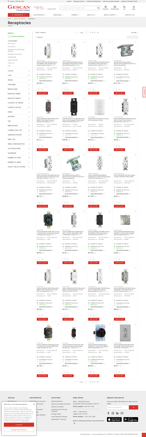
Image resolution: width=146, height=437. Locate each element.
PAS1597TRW (41, 60)
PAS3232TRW (66, 230)
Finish (10, 112)
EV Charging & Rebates (38, 415)
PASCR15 (65, 343)
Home (9, 18)
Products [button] (18, 15)
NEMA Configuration (16, 144)
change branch (51, 9)
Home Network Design (59, 417)
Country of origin (15, 103)
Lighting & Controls (36, 404)
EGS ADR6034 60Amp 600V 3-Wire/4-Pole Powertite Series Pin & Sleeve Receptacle (73, 176)
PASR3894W (118, 230)
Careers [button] (74, 15)
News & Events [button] (109, 15)
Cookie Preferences (85, 434)
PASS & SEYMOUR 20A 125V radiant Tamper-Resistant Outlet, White (124, 175)
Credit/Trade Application (93, 1)
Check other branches (45, 80)
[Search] (80, 8)
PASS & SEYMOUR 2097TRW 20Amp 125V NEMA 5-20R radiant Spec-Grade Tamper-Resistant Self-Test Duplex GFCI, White (99, 64)
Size (9, 121)
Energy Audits (56, 414)
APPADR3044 (118, 60)
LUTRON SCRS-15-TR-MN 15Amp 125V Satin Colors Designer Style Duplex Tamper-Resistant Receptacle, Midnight (73, 121)
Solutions (55, 398)
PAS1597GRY (118, 343)
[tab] (19, 33)
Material (11, 117)
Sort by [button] (133, 32)
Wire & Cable (34, 412)
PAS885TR (40, 117)
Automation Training (58, 419)
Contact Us (129, 15)
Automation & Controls (38, 401)
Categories (12, 41)
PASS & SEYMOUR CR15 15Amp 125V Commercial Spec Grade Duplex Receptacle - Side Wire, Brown (73, 346)
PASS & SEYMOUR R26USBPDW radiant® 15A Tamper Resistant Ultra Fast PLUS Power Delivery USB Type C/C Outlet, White (99, 177)
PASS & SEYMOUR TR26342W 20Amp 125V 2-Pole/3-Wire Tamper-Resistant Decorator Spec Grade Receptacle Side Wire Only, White (125, 121)
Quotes (69, 1)
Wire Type (11, 139)
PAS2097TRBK (92, 230)
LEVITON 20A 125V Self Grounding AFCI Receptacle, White (98, 119)
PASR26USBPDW (93, 173)
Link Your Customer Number (111, 1)
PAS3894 (91, 343)
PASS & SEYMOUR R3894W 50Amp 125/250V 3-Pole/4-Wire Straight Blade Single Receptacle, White (124, 233)
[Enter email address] (118, 407)
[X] (34, 404)
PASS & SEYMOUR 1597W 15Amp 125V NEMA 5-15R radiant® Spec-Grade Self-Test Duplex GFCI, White (48, 289)
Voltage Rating (14, 148)
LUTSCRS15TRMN (67, 117)
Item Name (12, 85)
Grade (10, 80)
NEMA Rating (13, 126)
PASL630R (40, 230)
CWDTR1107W (92, 286)
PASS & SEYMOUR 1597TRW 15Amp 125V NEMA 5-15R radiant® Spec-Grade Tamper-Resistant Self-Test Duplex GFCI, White (47, 64)
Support (12, 1)
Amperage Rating (15, 135)
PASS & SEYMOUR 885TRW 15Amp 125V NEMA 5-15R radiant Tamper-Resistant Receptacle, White (72, 63)
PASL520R (40, 343)
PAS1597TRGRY (118, 286)
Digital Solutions (57, 401)
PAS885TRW (66, 60)
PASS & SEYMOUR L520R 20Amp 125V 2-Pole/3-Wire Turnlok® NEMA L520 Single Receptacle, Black (48, 346)
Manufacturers (14, 94)
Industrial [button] (57, 15)
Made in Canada (14, 98)
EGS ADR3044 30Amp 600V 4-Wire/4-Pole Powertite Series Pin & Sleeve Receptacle (124, 63)
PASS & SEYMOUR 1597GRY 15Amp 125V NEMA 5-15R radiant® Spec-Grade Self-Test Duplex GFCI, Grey (124, 346)
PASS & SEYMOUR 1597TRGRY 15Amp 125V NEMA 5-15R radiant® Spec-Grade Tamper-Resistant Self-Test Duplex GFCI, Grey (125, 290)
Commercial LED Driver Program (59, 410)
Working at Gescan (78, 1)
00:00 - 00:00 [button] (40, 9)
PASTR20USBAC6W (43, 173)
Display (11, 33)
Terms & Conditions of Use (99, 434)
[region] (18, 418)
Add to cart (42, 93)
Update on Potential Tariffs (129, 1)
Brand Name (12, 89)
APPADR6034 (66, 173)
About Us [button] (90, 15)
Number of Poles (14, 158)
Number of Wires (14, 162)
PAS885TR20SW (119, 173)
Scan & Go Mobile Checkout (60, 404)
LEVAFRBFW (91, 117)
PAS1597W (40, 286)
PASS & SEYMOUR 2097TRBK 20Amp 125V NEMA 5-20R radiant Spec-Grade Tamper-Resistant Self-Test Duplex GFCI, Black (99, 234)
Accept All (19, 425)
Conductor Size (14, 107)
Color (10, 71)
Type (9, 75)
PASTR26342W (118, 117)
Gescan (11, 398)
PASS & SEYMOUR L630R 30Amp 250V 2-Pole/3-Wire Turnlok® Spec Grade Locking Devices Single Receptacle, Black (48, 234)
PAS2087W (65, 286)
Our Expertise (35, 398)
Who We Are (12, 401)
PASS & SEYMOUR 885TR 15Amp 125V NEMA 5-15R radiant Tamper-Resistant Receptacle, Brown (48, 120)
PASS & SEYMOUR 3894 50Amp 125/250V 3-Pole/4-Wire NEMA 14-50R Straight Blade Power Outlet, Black (98, 347)
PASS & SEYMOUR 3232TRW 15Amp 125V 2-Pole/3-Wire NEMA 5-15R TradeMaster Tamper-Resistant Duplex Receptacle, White (72, 234)
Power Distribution (36, 409)
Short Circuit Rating (16, 167)
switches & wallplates (20, 18)
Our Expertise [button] (38, 15)
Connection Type (15, 130)
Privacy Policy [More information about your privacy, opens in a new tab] (25, 421)
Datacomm (33, 407)
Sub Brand (12, 153)
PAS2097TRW (92, 60)
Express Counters (57, 407)
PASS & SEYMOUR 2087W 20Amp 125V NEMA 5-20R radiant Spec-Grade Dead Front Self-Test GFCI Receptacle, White (73, 290)
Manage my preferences (19, 430)
